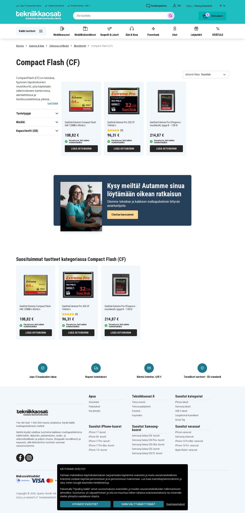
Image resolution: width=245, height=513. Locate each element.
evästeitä (139, 475)
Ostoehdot (94, 402)
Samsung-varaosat (184, 436)
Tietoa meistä (138, 402)
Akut (174, 31)
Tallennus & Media (59, 46)
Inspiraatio (137, 415)
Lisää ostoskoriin (81, 148)
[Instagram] (29, 457)
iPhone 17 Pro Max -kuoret (101, 445)
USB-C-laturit (181, 411)
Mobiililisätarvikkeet (85, 31)
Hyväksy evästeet (85, 504)
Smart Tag (180, 419)
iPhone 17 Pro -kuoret (99, 441)
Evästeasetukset (175, 504)
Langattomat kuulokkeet (186, 415)
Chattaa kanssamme (122, 214)
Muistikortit (80, 46)
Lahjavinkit (196, 31)
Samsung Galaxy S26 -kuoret (146, 435)
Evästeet (136, 411)
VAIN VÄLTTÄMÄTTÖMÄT (138, 504)
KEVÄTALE (217, 31)
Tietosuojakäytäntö (141, 406)
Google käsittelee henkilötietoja (91, 482)
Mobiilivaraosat (61, 31)
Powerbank (153, 31)
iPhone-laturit (181, 402)
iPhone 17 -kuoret (97, 432)
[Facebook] (20, 457)
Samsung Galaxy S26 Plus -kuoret (148, 440)
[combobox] (123, 15)
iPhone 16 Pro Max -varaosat (189, 441)
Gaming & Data (36, 46)
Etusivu (20, 46)
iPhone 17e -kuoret (98, 450)
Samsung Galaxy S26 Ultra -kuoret (148, 444)
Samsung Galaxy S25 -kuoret (146, 449)
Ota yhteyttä (94, 411)
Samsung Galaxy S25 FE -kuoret (147, 453)
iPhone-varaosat (183, 432)
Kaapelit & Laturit (109, 31)
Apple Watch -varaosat (186, 450)
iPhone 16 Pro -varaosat (187, 445)
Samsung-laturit (183, 406)
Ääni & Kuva (132, 31)
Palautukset (94, 406)
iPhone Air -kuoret (97, 436)
